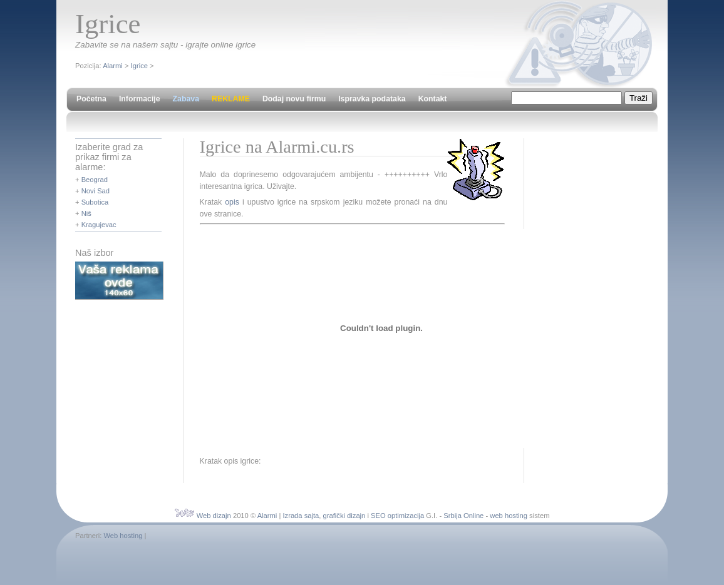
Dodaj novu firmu (294, 98)
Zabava (186, 98)
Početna (91, 98)
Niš (86, 213)
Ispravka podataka (371, 98)
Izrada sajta (300, 515)
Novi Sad (95, 191)
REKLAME (231, 98)
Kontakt (432, 98)
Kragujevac (98, 224)
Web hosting (122, 535)
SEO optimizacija (397, 515)
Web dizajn (214, 515)
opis (232, 202)
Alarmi (113, 65)
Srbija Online (463, 515)
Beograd (94, 179)
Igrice (139, 65)
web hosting (508, 515)
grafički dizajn (344, 515)
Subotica (95, 202)
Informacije (139, 98)
